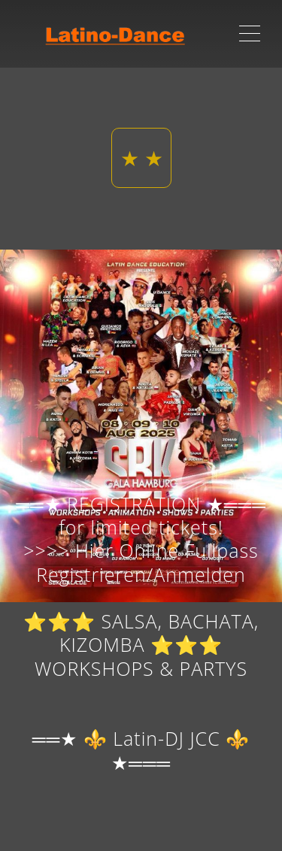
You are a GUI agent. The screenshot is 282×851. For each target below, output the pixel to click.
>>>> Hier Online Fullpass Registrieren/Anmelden (140, 562)
